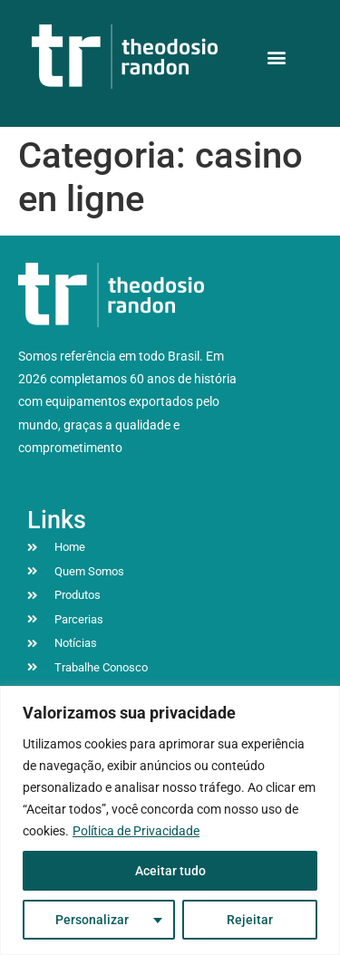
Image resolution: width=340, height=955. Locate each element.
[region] (170, 820)
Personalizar (92, 919)
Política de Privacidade (136, 831)
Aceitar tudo (170, 870)
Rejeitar (250, 919)
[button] (276, 57)
